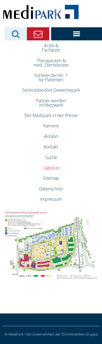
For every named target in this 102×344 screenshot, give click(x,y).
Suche (51, 157)
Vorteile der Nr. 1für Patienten (51, 77)
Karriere (51, 126)
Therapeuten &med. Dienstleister (51, 63)
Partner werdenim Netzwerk (51, 103)
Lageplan (51, 168)
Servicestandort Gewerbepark (51, 90)
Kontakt (51, 147)
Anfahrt (51, 136)
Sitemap (51, 178)
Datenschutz (51, 189)
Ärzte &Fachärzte (51, 48)
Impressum (51, 199)
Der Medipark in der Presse (51, 115)
